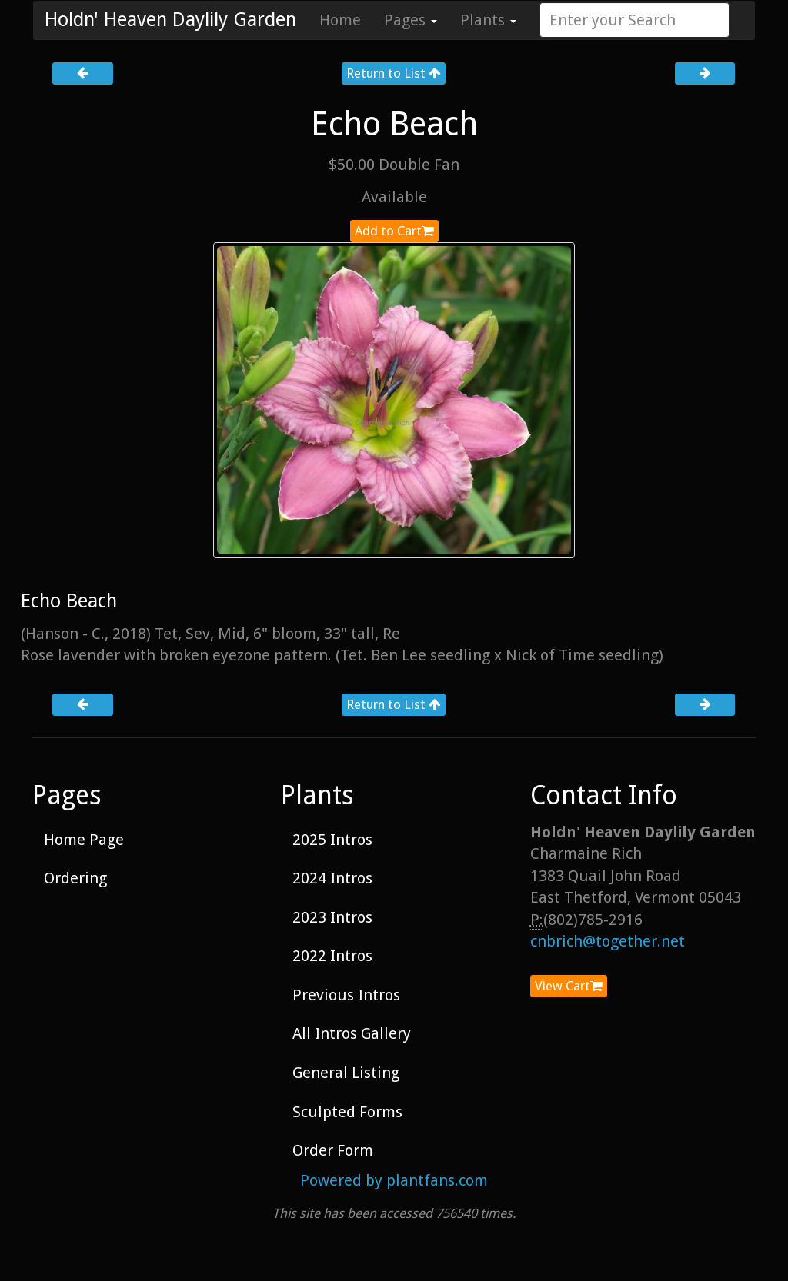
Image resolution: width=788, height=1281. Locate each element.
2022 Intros (332, 956)
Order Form (332, 1150)
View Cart (569, 985)
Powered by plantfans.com (394, 1180)
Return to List (393, 73)
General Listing (345, 1072)
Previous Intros (346, 995)
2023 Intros (332, 917)
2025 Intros (332, 839)
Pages (410, 20)
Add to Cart (394, 230)
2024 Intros (332, 878)
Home (340, 20)
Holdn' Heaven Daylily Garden (170, 19)
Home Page (84, 839)
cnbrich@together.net (607, 941)
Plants (488, 20)
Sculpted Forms (347, 1112)
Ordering (75, 878)
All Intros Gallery (351, 1033)
